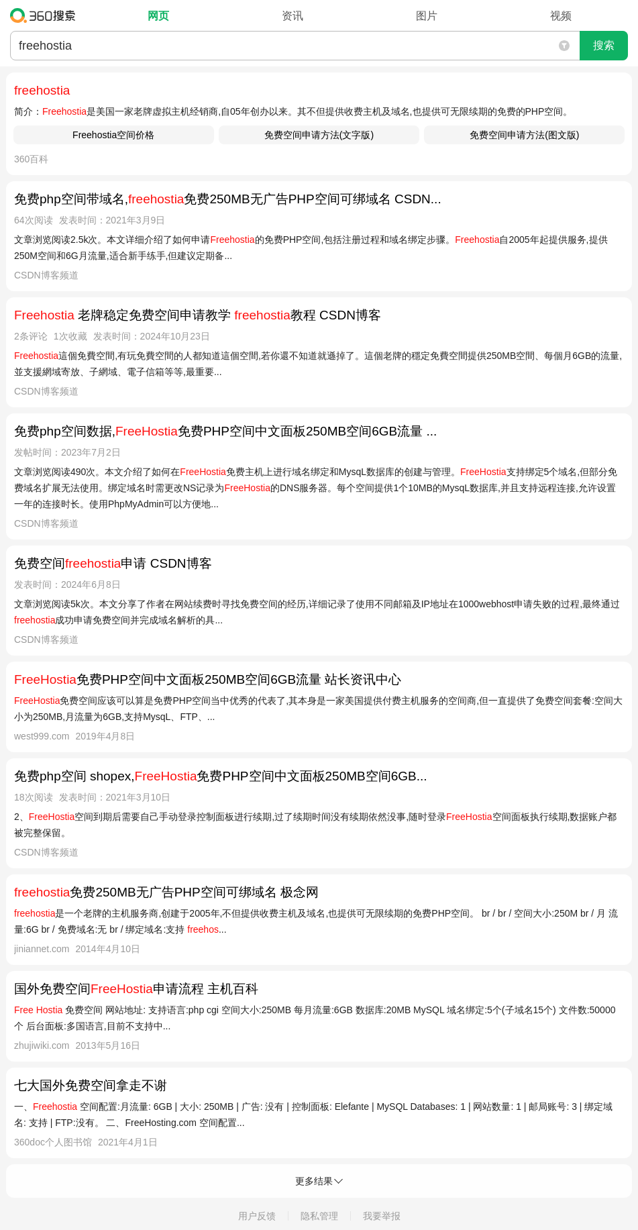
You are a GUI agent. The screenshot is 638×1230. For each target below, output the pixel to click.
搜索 (604, 45)
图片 (426, 15)
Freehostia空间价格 (113, 135)
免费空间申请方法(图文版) (524, 135)
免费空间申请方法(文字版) (319, 135)
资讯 (292, 15)
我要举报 (382, 1216)
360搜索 (46, 15)
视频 (561, 15)
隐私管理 (319, 1216)
